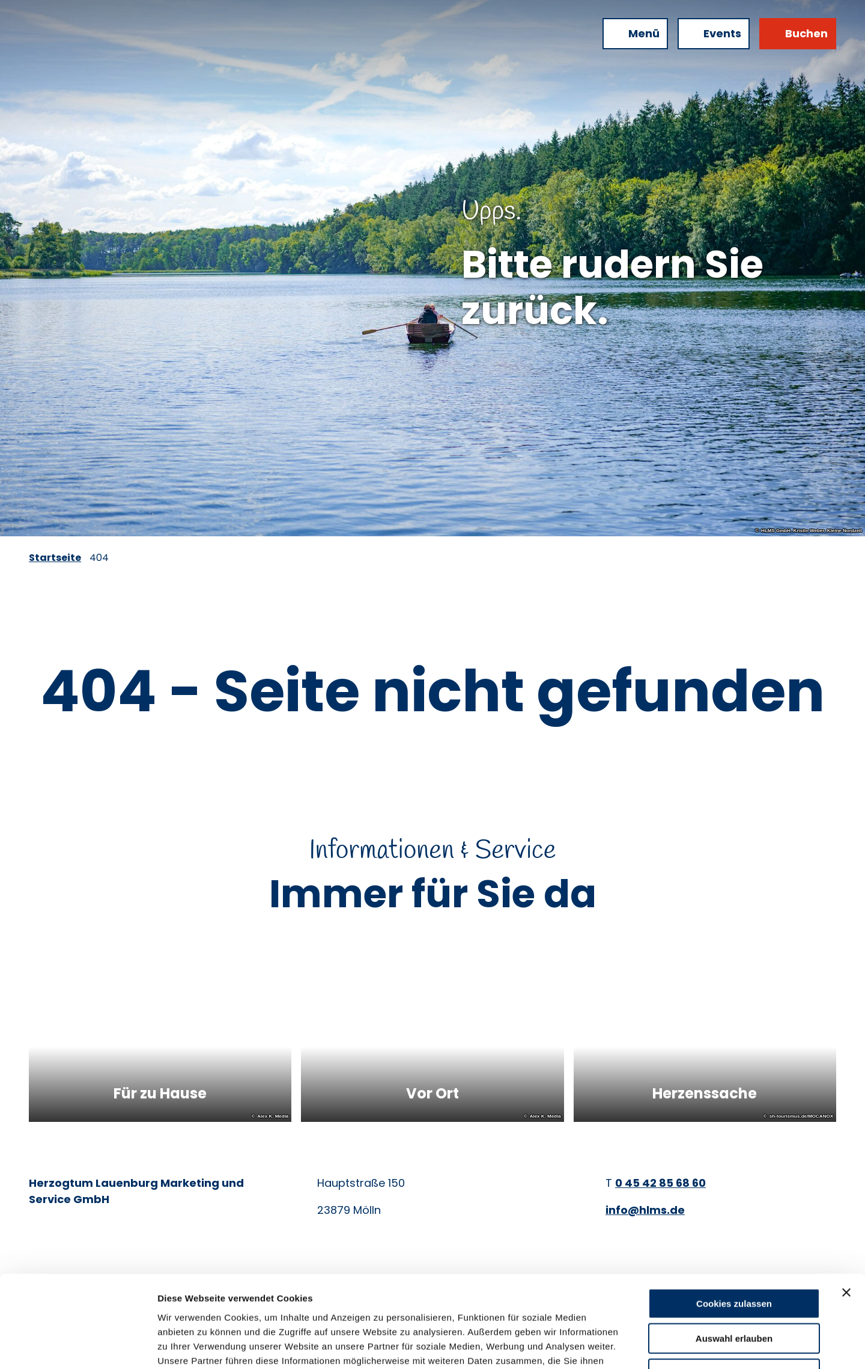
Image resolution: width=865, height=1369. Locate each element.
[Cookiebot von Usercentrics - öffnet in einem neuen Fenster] (77, 1346)
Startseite (55, 558)
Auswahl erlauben (734, 1257)
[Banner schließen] (846, 1211)
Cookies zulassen (734, 1222)
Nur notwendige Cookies (734, 1292)
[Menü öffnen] (635, 33)
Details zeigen (639, 1345)
